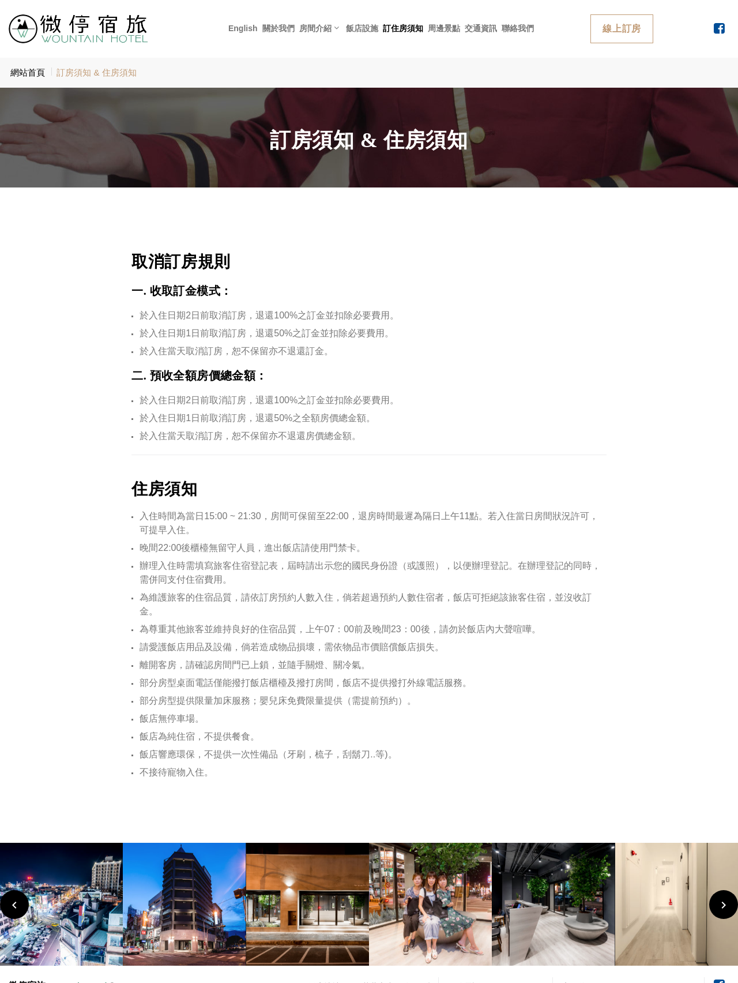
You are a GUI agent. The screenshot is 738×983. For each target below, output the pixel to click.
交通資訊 (481, 28)
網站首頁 (27, 72)
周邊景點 (444, 28)
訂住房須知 (403, 28)
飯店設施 (362, 28)
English (243, 28)
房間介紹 (315, 28)
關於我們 (278, 28)
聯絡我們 (518, 28)
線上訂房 (622, 28)
